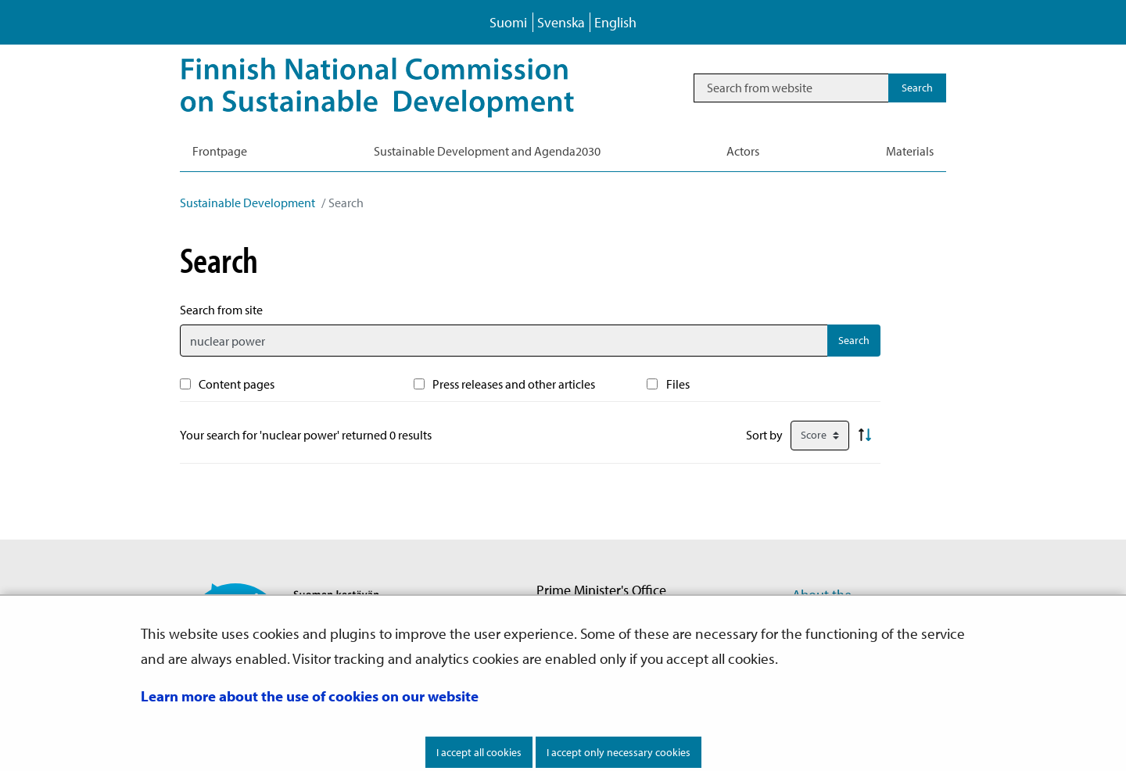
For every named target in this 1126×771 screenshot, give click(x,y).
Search (854, 340)
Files (678, 384)
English (615, 22)
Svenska (561, 22)
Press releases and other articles (513, 384)
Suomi (508, 22)
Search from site (221, 309)
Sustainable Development (247, 202)
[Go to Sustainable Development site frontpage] (399, 88)
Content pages (236, 384)
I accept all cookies (479, 752)
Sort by (764, 435)
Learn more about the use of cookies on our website (310, 696)
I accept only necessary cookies (618, 752)
